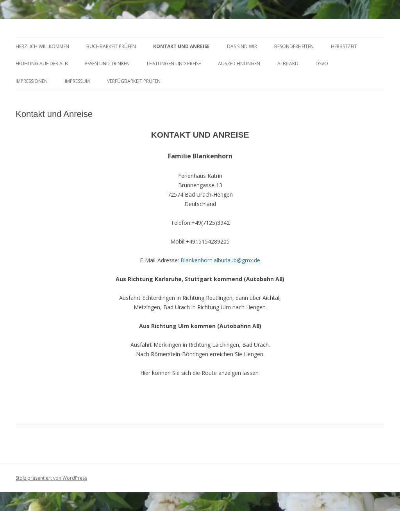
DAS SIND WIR (242, 46)
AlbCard (287, 63)
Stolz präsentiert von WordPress (51, 478)
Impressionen (32, 81)
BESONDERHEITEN (294, 46)
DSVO (322, 63)
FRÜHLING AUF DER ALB (42, 63)
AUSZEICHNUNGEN (239, 63)
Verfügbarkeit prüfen (134, 81)
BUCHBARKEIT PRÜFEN (111, 46)
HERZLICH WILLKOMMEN (42, 46)
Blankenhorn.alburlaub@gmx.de (220, 260)
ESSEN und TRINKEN (107, 63)
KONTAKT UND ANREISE (181, 46)
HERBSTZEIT (344, 46)
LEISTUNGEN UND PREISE (174, 63)
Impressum (77, 81)
